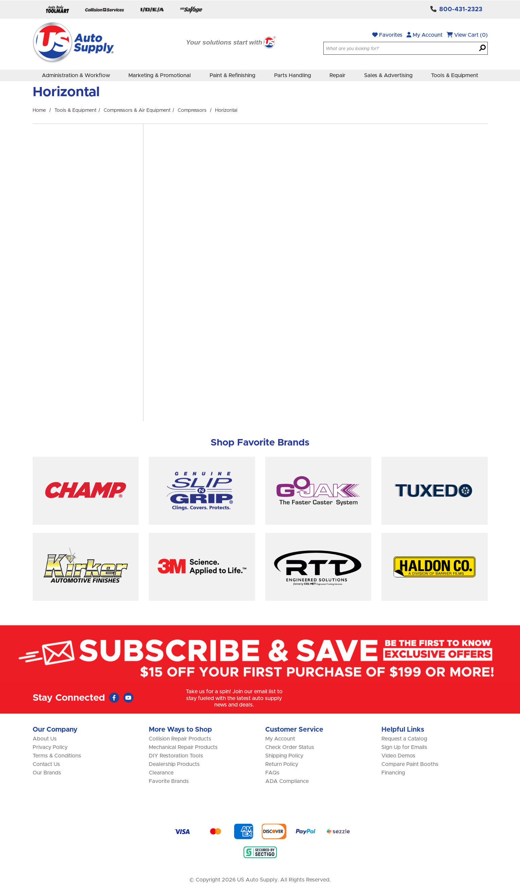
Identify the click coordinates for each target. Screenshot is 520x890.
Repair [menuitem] (337, 75)
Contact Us (46, 764)
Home (39, 110)
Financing (393, 772)
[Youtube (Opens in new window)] (128, 698)
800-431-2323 (460, 9)
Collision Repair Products (180, 738)
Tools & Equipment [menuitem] (454, 75)
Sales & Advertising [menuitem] (388, 75)
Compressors (192, 110)
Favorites (387, 35)
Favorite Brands (169, 781)
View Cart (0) (467, 35)
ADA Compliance (287, 781)
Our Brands (47, 772)
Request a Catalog (404, 738)
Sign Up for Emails (404, 747)
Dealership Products (174, 764)
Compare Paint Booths (409, 764)
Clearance (161, 772)
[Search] (482, 48)
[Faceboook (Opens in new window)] (114, 698)
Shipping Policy (284, 755)
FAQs (272, 772)
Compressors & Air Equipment (137, 110)
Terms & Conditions (57, 755)
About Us (45, 738)
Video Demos (398, 755)
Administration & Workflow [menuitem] (76, 75)
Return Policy (281, 764)
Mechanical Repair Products (183, 747)
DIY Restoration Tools (176, 755)
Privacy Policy (50, 747)
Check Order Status (289, 747)
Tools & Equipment (75, 110)
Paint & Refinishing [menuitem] (232, 75)
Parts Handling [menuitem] (292, 75)
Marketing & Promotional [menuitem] (159, 75)
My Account (425, 35)
